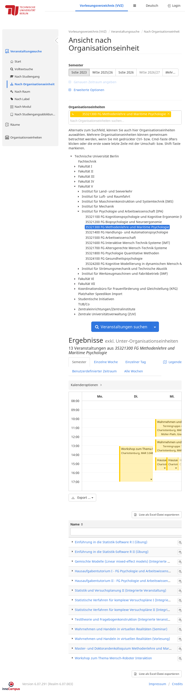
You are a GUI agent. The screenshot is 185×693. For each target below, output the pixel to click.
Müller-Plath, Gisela (172, 434)
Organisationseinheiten (23, 137)
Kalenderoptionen (85, 385)
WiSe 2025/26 (102, 72)
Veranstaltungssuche (23, 51)
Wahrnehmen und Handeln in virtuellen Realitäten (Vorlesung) (122, 639)
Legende (172, 362)
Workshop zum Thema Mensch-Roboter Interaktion (113, 658)
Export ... (82, 497)
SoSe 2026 (126, 72)
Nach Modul (20, 107)
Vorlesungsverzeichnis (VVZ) (101, 5)
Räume (12, 125)
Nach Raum (20, 91)
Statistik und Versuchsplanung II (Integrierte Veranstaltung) (120, 590)
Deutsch (152, 5)
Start (15, 61)
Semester (76, 65)
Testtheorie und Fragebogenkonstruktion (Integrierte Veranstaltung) (127, 619)
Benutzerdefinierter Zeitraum (94, 371)
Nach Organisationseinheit (32, 84)
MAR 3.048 (147, 453)
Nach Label (19, 99)
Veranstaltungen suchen (121, 326)
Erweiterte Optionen (86, 90)
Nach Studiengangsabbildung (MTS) (34, 114)
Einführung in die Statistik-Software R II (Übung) (111, 552)
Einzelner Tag (135, 362)
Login (174, 5)
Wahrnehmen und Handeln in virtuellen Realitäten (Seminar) (121, 629)
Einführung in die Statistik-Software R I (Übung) (111, 542)
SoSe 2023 (79, 72)
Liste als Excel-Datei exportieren (156, 514)
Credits (177, 684)
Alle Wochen (133, 371)
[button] (151, 479)
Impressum (157, 684)
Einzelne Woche (106, 362)
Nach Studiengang (25, 76)
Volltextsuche (21, 69)
